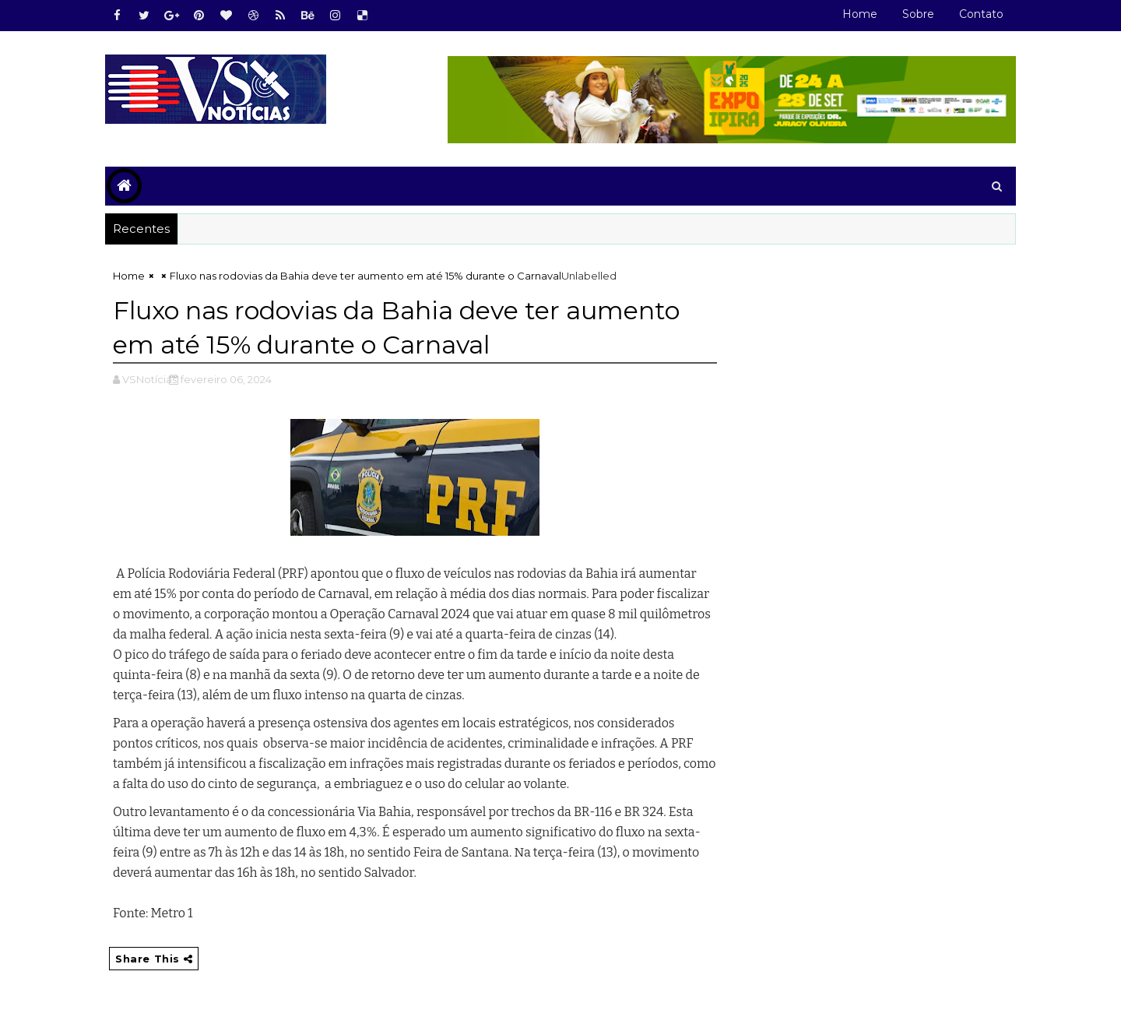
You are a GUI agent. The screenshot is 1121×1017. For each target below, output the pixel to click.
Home (859, 14)
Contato (981, 14)
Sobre (918, 14)
